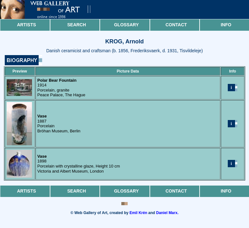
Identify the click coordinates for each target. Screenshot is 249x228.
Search (76, 24)
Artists (26, 24)
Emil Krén (138, 213)
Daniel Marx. (167, 213)
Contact (176, 24)
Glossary (126, 24)
